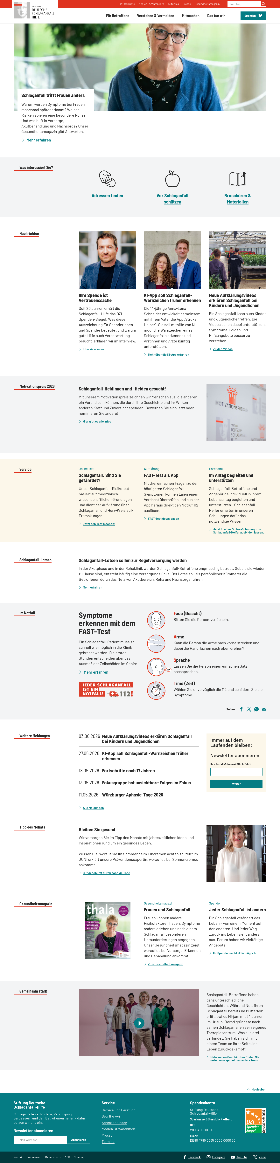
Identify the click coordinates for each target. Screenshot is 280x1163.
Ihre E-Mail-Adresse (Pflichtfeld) (230, 764)
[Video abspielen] (139, 1022)
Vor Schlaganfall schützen (172, 198)
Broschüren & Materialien (237, 198)
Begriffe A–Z (111, 1116)
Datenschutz (53, 1157)
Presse (107, 1135)
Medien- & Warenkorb (118, 1129)
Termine (108, 1141)
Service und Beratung (119, 1110)
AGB (67, 1157)
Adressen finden (107, 195)
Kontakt (19, 1157)
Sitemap (79, 1157)
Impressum (34, 1157)
